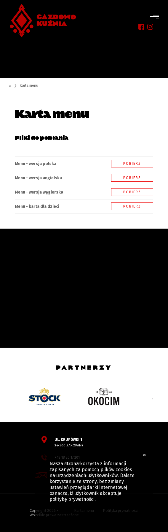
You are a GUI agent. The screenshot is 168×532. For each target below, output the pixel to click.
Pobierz (132, 164)
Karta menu (29, 85)
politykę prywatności (72, 499)
